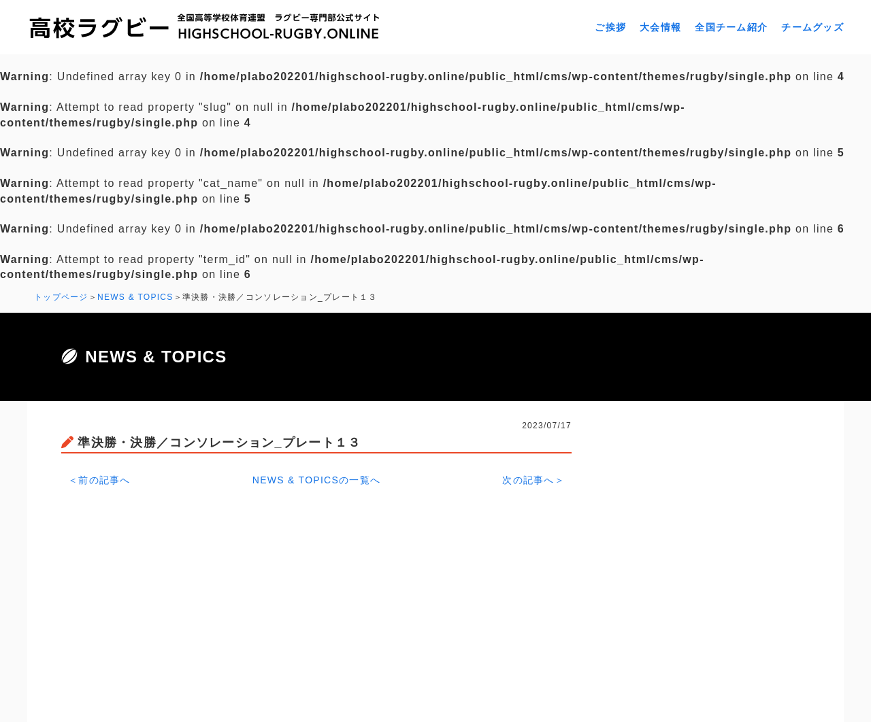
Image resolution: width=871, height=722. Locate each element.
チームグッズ (812, 27)
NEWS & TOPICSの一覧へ (316, 480)
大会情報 (660, 27)
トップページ (61, 297)
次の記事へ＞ (533, 480)
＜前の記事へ (99, 480)
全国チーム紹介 (731, 27)
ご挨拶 (610, 27)
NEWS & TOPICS (135, 297)
